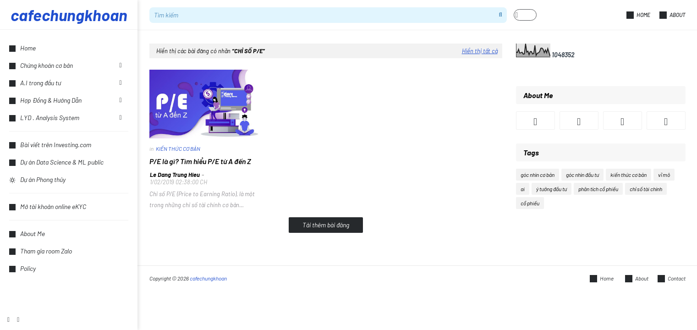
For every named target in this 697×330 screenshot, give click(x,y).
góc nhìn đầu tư (582, 174)
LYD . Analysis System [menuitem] (44, 117)
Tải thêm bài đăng (325, 225)
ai (523, 189)
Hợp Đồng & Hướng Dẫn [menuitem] (45, 100)
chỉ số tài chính (646, 189)
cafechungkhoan (69, 14)
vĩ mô (664, 174)
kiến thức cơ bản (628, 174)
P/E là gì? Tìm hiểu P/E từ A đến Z (200, 161)
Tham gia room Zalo (40, 251)
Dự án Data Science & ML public (56, 162)
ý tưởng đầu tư (551, 189)
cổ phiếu (530, 203)
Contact (672, 278)
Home (638, 15)
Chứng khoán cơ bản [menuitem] (41, 65)
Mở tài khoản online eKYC (47, 206)
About (672, 15)
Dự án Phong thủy (37, 179)
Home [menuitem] (22, 48)
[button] (525, 15)
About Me (27, 233)
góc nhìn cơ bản (537, 174)
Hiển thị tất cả (480, 51)
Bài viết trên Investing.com (50, 144)
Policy (22, 268)
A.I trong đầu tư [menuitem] (35, 83)
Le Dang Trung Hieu (175, 174)
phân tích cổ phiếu (598, 189)
